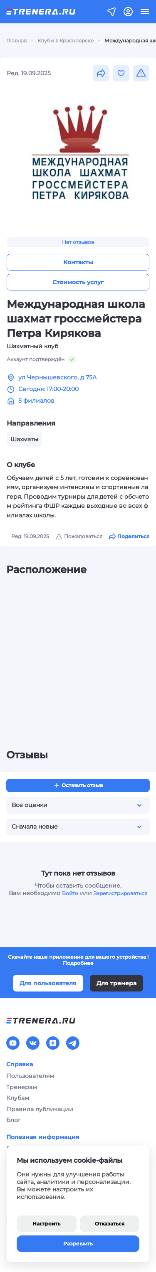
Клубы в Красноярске (65, 40)
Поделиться (129, 536)
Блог (13, 1120)
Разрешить (78, 1243)
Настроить (46, 1223)
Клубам (17, 1098)
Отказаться (109, 1223)
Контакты (78, 262)
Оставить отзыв (78, 785)
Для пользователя (48, 983)
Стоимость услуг (78, 282)
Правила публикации (39, 1109)
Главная (16, 40)
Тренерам (21, 1087)
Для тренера (116, 983)
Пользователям (30, 1076)
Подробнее (78, 963)
